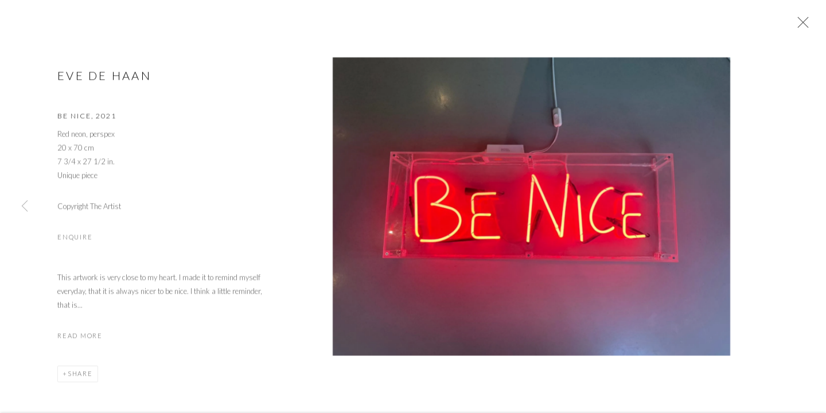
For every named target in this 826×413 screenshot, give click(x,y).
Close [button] (800, 25)
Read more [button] (80, 337)
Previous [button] (24, 206)
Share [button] (80, 375)
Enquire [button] (74, 238)
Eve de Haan (104, 77)
